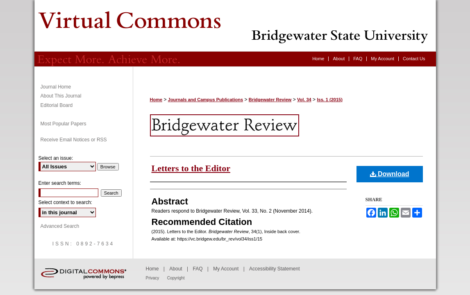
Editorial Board (57, 105)
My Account (225, 269)
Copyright (176, 278)
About (175, 269)
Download (389, 173)
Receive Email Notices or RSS (74, 140)
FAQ (197, 269)
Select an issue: (56, 158)
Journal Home (56, 87)
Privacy (152, 278)
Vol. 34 (304, 99)
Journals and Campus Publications (205, 99)
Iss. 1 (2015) (329, 99)
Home (156, 99)
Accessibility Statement (274, 269)
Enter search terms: (60, 183)
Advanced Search (60, 226)
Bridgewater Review (235, 26)
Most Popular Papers (63, 124)
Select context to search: (65, 202)
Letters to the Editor (191, 168)
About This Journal (61, 96)
